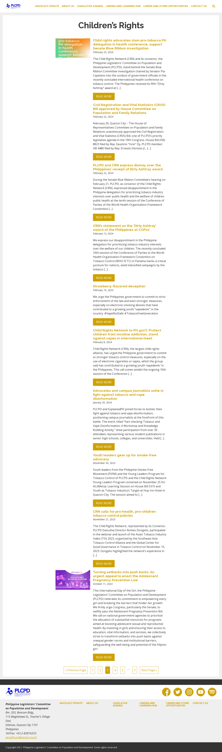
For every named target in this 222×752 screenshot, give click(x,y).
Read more (104, 96)
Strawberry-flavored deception (119, 286)
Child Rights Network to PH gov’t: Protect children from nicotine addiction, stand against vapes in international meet (127, 334)
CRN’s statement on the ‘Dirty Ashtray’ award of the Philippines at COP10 (124, 228)
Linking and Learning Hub (123, 6)
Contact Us (199, 6)
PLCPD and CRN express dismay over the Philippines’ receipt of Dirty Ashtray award (128, 167)
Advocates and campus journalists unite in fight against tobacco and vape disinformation (128, 394)
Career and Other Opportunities (165, 6)
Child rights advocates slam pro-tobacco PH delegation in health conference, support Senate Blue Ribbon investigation (129, 44)
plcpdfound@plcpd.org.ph (21, 737)
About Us (68, 6)
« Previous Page (75, 670)
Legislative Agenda (90, 6)
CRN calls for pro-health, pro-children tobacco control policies (124, 513)
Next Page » (149, 670)
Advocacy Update (47, 6)
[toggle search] (213, 6)
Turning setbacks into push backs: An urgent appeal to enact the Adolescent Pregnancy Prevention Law (125, 576)
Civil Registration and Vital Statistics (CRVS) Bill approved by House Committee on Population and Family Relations (129, 109)
